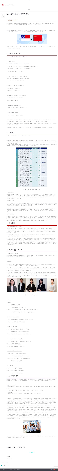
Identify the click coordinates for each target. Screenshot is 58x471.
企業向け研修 (21, 447)
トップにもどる (32, 452)
